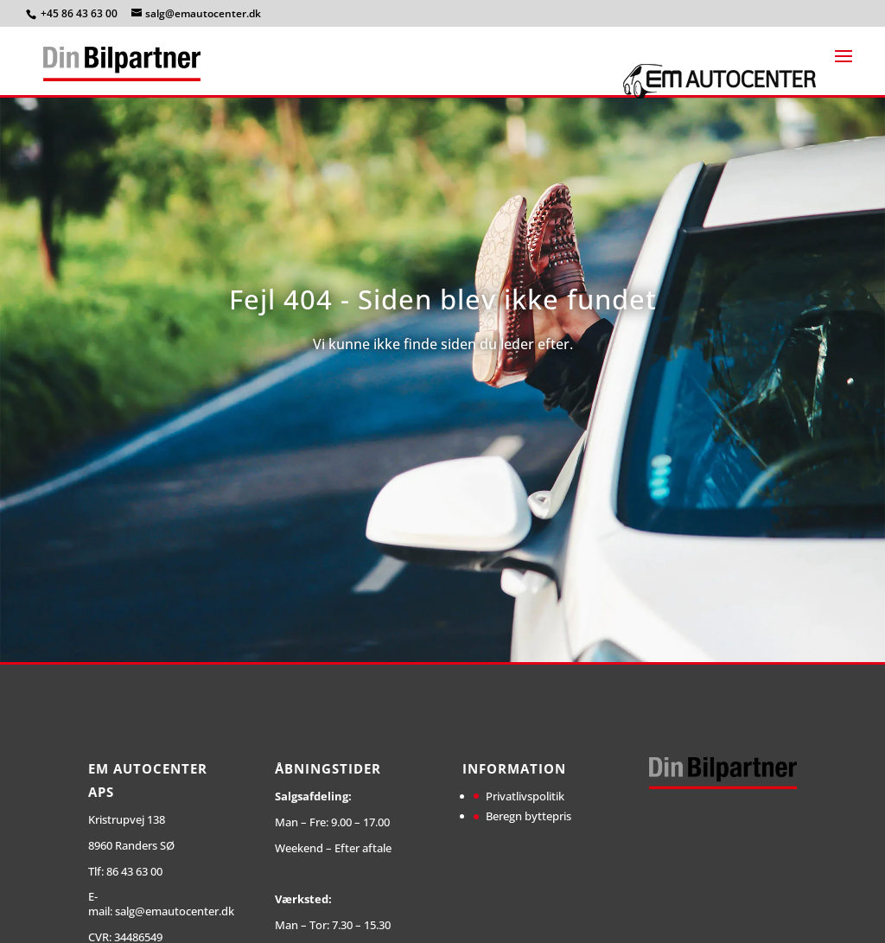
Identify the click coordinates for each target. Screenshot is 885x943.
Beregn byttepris (528, 816)
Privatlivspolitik (525, 796)
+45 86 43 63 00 (80, 13)
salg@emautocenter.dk (174, 911)
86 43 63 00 (134, 871)
